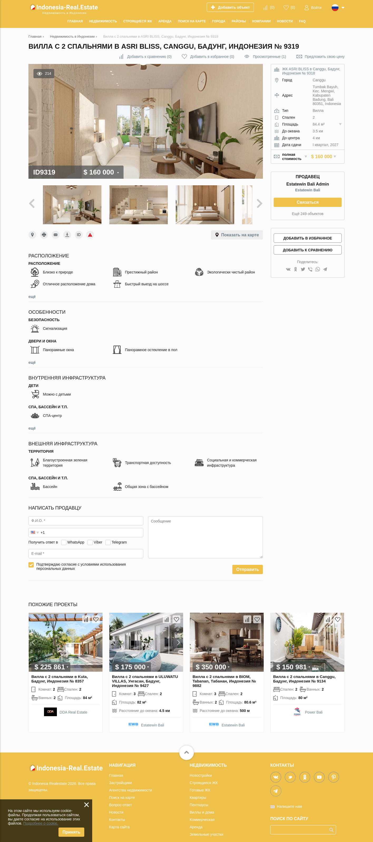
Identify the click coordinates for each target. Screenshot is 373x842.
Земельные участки (206, 826)
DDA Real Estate (73, 703)
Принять (71, 832)
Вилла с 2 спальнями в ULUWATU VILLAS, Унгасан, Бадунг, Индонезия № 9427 (145, 672)
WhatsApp (75, 533)
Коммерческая (202, 811)
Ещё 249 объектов (307, 214)
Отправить (247, 561)
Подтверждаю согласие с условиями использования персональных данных (81, 558)
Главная (116, 767)
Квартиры (198, 789)
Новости (116, 803)
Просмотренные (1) (269, 56)
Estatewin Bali (307, 190)
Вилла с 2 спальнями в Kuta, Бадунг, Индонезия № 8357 (59, 670)
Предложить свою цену (325, 56)
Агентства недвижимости (130, 781)
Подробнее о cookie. (40, 823)
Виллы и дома (202, 803)
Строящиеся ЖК (204, 774)
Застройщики (120, 774)
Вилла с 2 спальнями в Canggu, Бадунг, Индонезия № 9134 (304, 670)
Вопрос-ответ (120, 796)
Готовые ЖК (200, 781)
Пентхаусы (199, 796)
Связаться (307, 202)
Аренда (196, 818)
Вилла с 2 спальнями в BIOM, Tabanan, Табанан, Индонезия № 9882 (224, 672)
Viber (98, 533)
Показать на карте (240, 226)
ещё (32, 288)
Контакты (117, 811)
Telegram (119, 533)
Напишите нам (289, 798)
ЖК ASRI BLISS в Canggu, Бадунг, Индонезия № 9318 (311, 71)
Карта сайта (119, 818)
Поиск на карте (122, 789)
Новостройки (201, 767)
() (272, 7)
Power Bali (314, 703)
